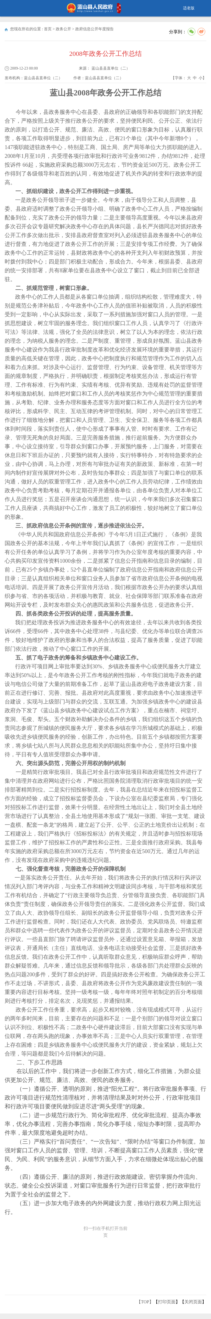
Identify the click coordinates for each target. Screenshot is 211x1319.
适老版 (189, 8)
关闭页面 (193, 1301)
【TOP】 (145, 1301)
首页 (48, 29)
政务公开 (63, 29)
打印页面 (167, 1301)
